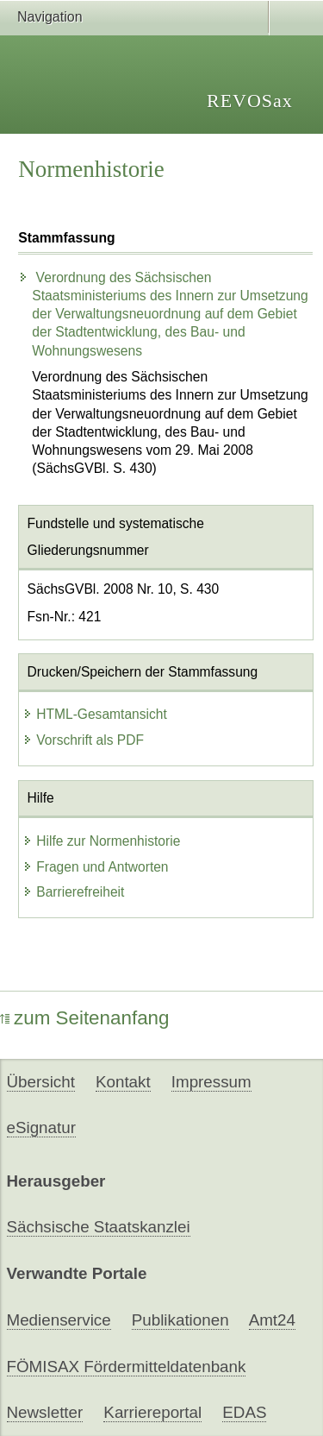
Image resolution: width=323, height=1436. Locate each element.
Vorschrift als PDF (83, 740)
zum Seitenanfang (85, 1018)
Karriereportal (152, 1412)
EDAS (244, 1412)
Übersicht (41, 1082)
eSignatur (41, 1127)
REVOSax (250, 100)
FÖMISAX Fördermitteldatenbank (126, 1366)
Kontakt (123, 1082)
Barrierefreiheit (73, 892)
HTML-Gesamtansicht (94, 714)
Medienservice (59, 1320)
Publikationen (180, 1320)
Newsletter (45, 1412)
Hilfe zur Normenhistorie (101, 841)
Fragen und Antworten (95, 867)
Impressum (211, 1082)
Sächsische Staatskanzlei (98, 1227)
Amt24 (272, 1320)
